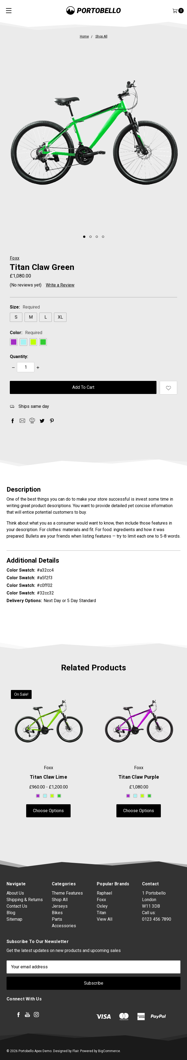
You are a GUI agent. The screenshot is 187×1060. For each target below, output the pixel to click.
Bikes (57, 936)
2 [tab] (90, 237)
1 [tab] (84, 237)
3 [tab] (97, 237)
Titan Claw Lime (48, 778)
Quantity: (19, 356)
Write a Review (60, 285)
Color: (26, 332)
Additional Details (93, 560)
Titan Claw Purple (138, 778)
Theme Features (67, 917)
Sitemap (14, 926)
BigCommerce (109, 1051)
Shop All (60, 923)
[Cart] (174, 10)
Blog (11, 919)
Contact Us (17, 913)
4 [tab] (103, 237)
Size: (25, 307)
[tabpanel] (93, 135)
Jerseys (60, 930)
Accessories (64, 949)
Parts (57, 943)
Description (93, 489)
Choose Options (48, 811)
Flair (76, 1051)
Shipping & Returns (25, 906)
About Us (15, 899)
